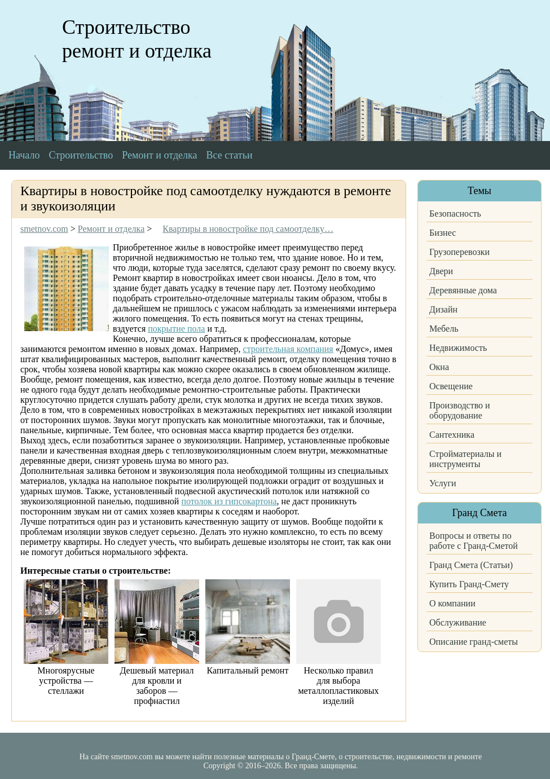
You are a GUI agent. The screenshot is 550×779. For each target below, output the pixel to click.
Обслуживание (457, 622)
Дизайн (443, 309)
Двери (441, 271)
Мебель (443, 328)
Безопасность (455, 213)
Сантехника (451, 434)
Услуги (442, 483)
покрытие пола (176, 328)
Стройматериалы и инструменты (465, 459)
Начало (23, 155)
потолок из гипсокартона (228, 501)
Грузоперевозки (459, 252)
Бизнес (442, 232)
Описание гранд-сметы (473, 641)
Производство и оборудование (459, 410)
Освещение (451, 386)
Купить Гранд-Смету (469, 584)
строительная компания (288, 349)
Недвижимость (458, 348)
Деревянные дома (463, 290)
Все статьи (229, 155)
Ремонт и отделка (159, 155)
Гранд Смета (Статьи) (471, 565)
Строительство (81, 155)
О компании (452, 603)
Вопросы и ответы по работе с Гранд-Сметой (473, 541)
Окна (439, 367)
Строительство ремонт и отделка (137, 39)
